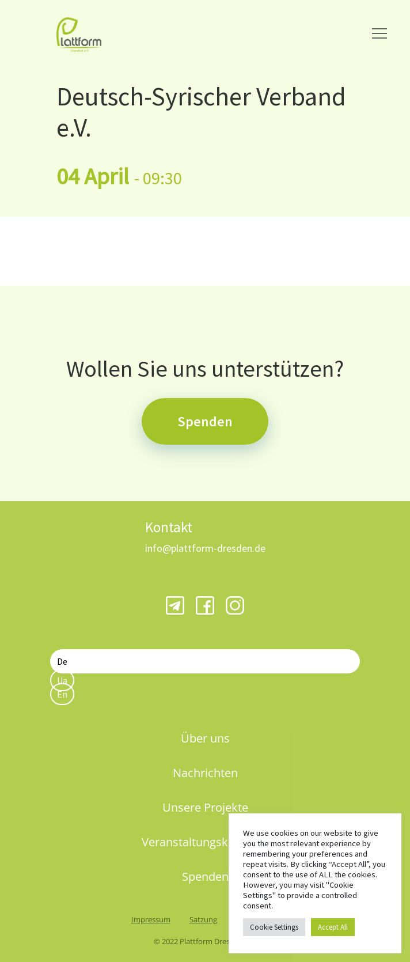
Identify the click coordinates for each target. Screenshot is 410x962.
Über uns (205, 738)
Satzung (203, 919)
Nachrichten (205, 773)
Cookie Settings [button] (274, 927)
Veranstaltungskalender (205, 842)
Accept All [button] (333, 927)
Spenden (205, 421)
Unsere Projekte (205, 807)
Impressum (150, 919)
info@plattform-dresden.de (205, 548)
